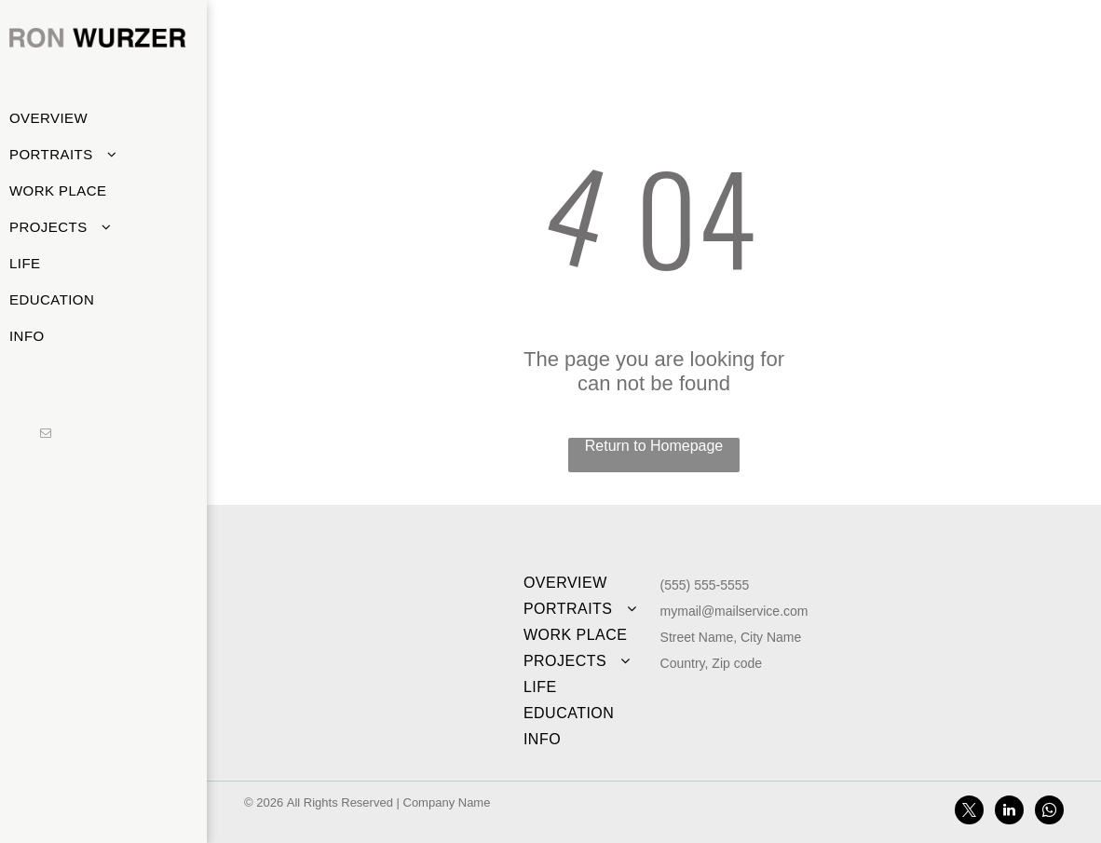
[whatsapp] (1049, 812)
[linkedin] (1009, 812)
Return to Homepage (654, 446)
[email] (45, 435)
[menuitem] (96, 118)
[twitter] (969, 812)
